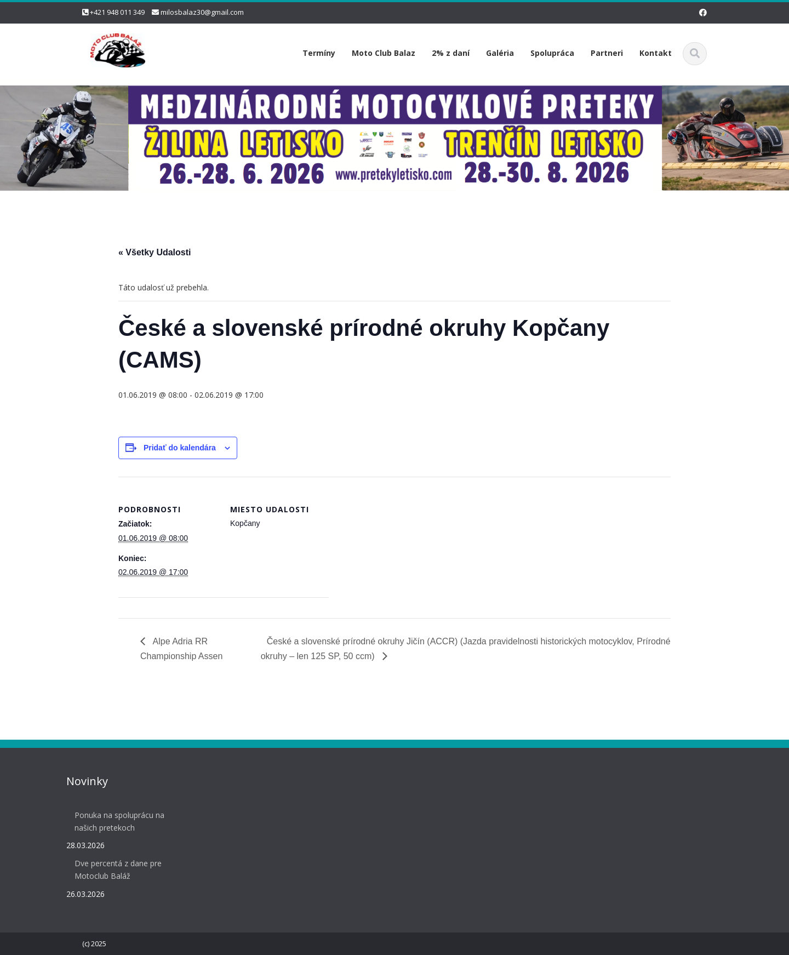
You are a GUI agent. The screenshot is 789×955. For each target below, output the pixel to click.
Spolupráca (552, 53)
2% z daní (451, 53)
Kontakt (655, 53)
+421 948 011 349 (117, 12)
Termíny (318, 53)
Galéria (500, 53)
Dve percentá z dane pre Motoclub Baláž (115, 869)
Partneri (607, 53)
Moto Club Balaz (383, 53)
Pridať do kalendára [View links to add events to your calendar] (180, 447)
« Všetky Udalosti (154, 252)
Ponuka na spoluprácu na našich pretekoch (117, 821)
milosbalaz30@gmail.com (202, 12)
